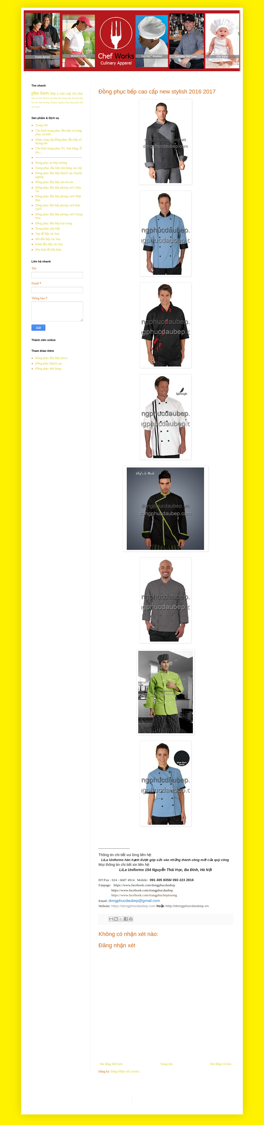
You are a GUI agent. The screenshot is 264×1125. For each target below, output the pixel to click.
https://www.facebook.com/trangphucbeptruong (144, 895)
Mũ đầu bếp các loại (47, 239)
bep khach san (46, 98)
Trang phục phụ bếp (47, 228)
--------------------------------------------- (58, 157)
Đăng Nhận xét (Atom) (125, 1071)
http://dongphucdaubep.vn (187, 906)
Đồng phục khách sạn (48, 363)
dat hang (69, 102)
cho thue (77, 93)
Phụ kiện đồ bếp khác (48, 249)
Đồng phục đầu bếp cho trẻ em (54, 182)
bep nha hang (60, 98)
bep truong (44, 102)
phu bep (79, 102)
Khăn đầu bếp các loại (49, 244)
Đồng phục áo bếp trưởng (51, 163)
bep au (34, 98)
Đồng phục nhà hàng (48, 368)
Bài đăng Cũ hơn (220, 1064)
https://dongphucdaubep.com (133, 906)
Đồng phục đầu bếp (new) (51, 358)
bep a (54, 93)
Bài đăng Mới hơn (111, 1064)
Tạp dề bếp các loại (47, 233)
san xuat (35, 106)
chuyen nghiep (57, 102)
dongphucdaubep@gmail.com (134, 900)
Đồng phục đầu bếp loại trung (53, 223)
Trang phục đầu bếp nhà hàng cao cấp (58, 168)
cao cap (65, 93)
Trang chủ (166, 1064)
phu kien (40, 93)
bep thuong (73, 98)
